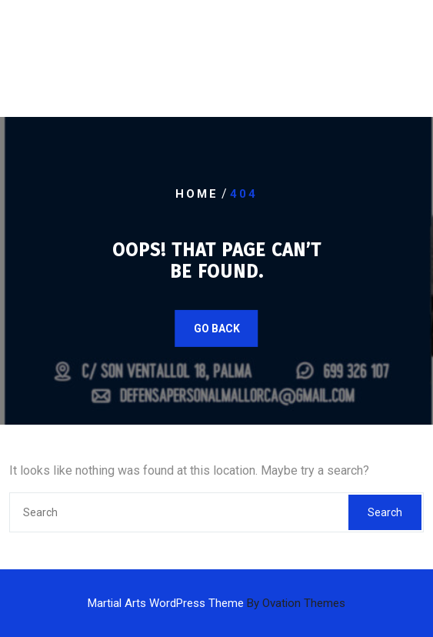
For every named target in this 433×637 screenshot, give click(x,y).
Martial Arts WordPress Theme (216, 603)
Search (385, 512)
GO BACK (217, 328)
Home (196, 194)
